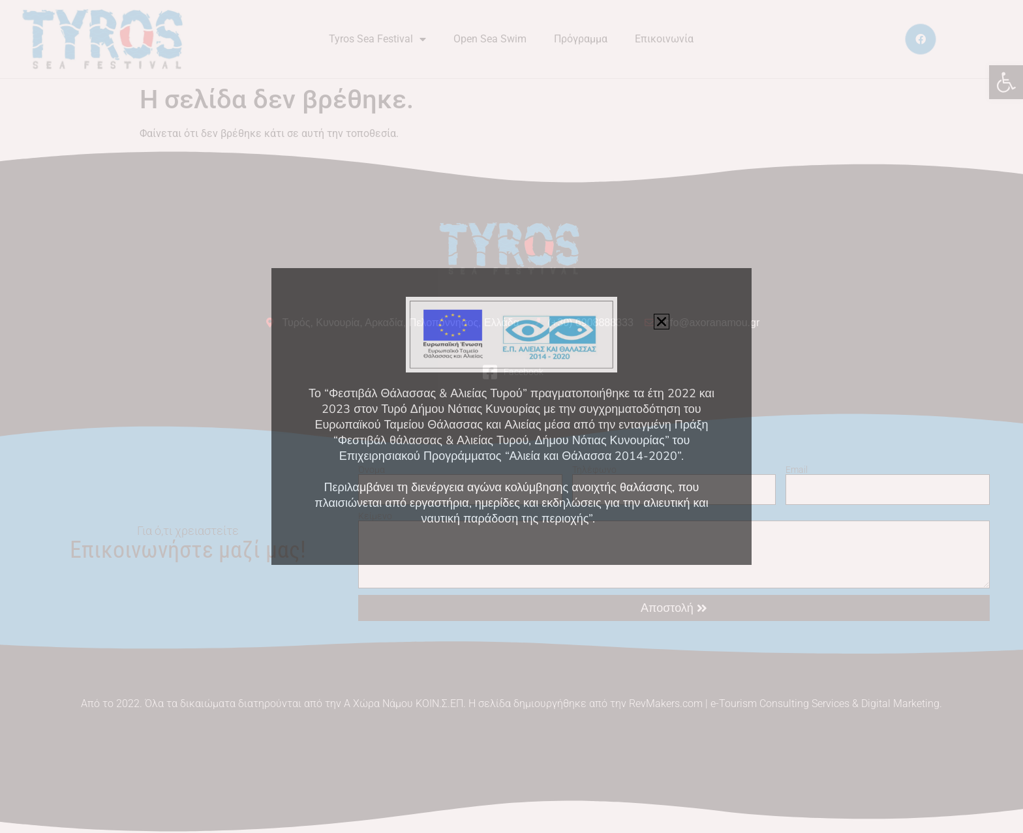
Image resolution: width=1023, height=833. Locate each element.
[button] (661, 321)
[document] (511, 416)
